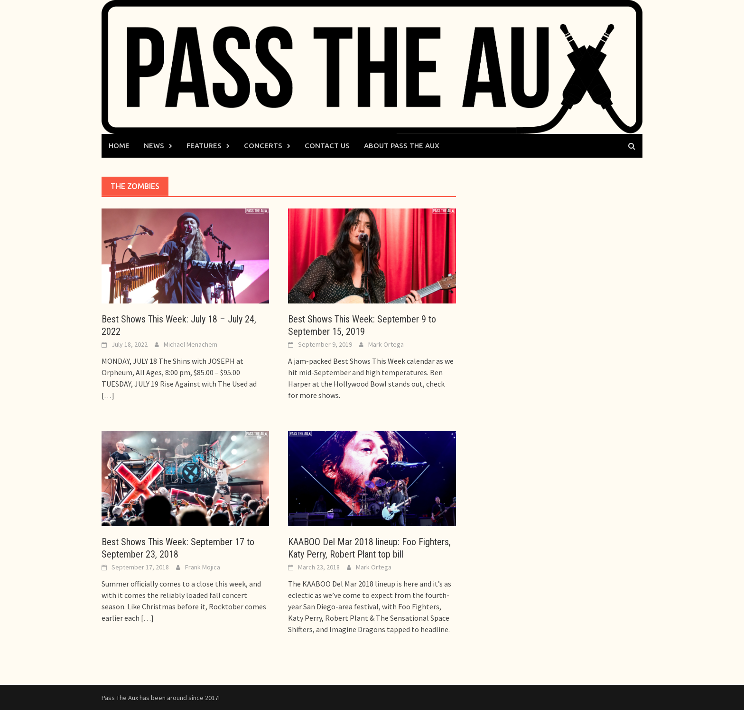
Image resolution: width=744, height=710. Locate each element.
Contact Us (327, 146)
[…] (108, 395)
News (154, 146)
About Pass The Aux (401, 146)
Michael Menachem (190, 344)
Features (204, 146)
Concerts (263, 146)
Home (119, 146)
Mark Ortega (386, 344)
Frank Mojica (202, 567)
